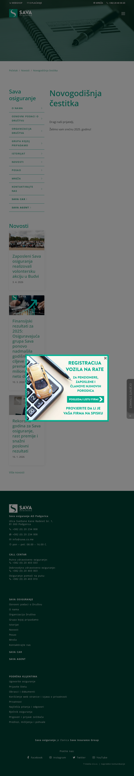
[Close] (105, 358)
